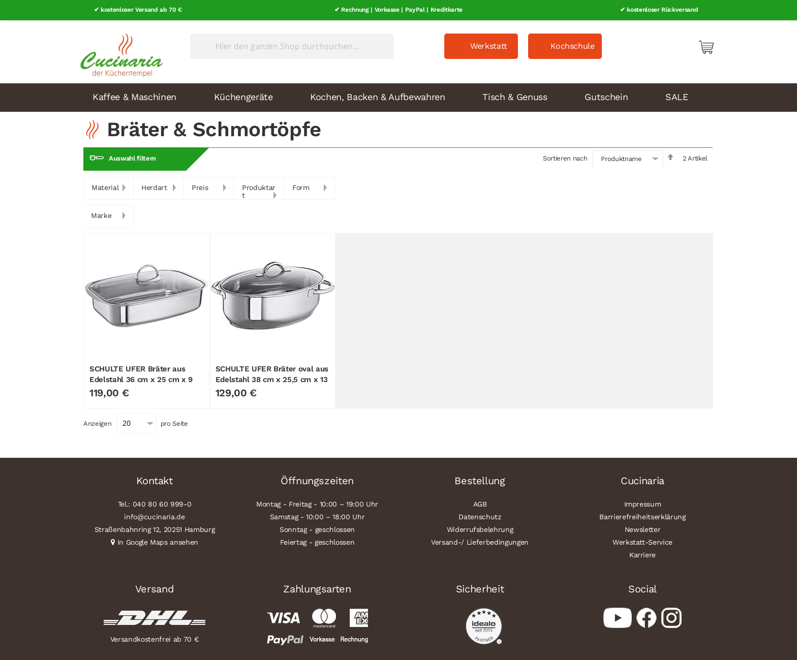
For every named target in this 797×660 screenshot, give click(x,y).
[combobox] (291, 44)
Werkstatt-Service (642, 540)
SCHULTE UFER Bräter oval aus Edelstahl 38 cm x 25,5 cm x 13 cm (272, 377)
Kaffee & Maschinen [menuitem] (134, 94)
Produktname (621, 157)
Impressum (642, 502)
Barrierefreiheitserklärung (642, 515)
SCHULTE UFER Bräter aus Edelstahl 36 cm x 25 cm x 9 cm (141, 377)
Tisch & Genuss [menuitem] (514, 94)
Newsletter (643, 527)
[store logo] (119, 50)
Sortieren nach (565, 156)
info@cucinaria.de (154, 515)
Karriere (642, 553)
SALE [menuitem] (676, 94)
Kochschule (572, 44)
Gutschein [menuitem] (606, 94)
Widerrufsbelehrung (480, 527)
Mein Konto (663, 45)
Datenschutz (479, 515)
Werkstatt (488, 44)
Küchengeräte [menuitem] (243, 94)
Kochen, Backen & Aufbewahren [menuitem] (377, 94)
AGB (480, 502)
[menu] (398, 95)
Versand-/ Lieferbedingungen (480, 540)
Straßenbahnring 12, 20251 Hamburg (155, 527)
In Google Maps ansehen (158, 540)
